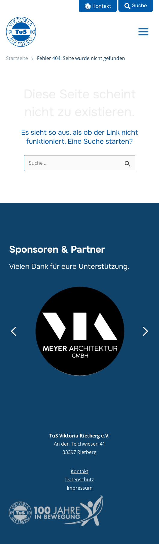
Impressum (80, 488)
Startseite (17, 58)
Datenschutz (79, 479)
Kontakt (79, 471)
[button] (135, 6)
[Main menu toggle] (143, 31)
